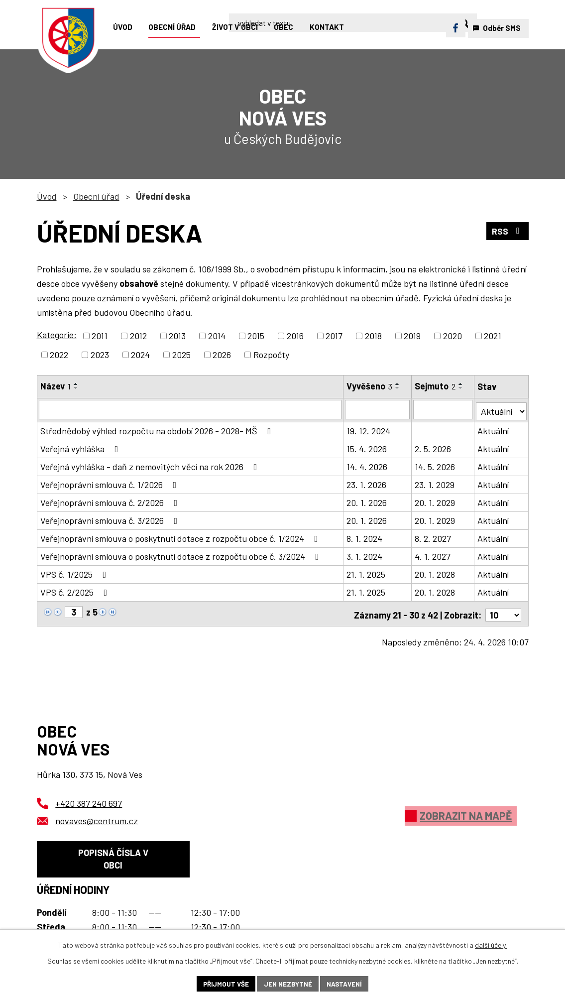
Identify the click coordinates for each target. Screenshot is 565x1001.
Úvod (47, 196)
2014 (217, 335)
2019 (412, 335)
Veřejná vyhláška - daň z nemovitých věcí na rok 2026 (150, 465)
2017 (334, 335)
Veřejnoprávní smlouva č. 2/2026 (111, 501)
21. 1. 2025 (366, 572)
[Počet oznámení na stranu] (503, 611)
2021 (492, 335)
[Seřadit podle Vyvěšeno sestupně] (398, 388)
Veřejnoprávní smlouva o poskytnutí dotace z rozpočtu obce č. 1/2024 (181, 536)
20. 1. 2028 (435, 572)
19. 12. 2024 (369, 429)
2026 (222, 354)
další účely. (491, 944)
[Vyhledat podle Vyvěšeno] (377, 409)
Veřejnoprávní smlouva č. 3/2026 (111, 518)
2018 (373, 335)
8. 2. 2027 (433, 536)
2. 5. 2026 (433, 447)
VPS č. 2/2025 (76, 590)
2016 (295, 335)
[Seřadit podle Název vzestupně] (76, 384)
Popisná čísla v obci (113, 858)
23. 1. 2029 (435, 483)
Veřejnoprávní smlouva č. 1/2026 (110, 483)
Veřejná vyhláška (81, 447)
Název (55, 385)
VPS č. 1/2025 (75, 572)
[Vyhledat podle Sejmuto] (443, 409)
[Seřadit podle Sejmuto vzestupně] (461, 384)
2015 (255, 335)
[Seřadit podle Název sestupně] (76, 388)
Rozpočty (271, 354)
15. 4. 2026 (367, 447)
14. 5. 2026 (435, 465)
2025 (181, 354)
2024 (140, 354)
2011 (100, 335)
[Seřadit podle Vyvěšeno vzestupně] (398, 384)
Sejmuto (435, 385)
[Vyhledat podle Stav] (501, 408)
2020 (452, 335)
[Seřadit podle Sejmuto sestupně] (461, 388)
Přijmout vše (223, 983)
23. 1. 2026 (367, 483)
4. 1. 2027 (433, 554)
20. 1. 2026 (367, 501)
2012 (138, 335)
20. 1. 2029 (435, 501)
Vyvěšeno (370, 385)
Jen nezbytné (288, 983)
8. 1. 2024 (365, 536)
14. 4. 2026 (367, 465)
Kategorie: (57, 334)
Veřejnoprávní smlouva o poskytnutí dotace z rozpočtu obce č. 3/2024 (181, 554)
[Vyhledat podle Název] (190, 409)
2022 (59, 354)
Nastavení (346, 983)
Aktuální (493, 429)
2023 (100, 354)
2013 (177, 335)
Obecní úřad (96, 196)
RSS (507, 231)
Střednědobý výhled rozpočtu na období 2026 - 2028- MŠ (157, 429)
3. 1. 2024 (365, 554)
